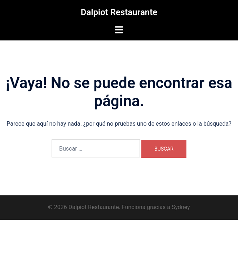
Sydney (181, 207)
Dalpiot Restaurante (119, 12)
